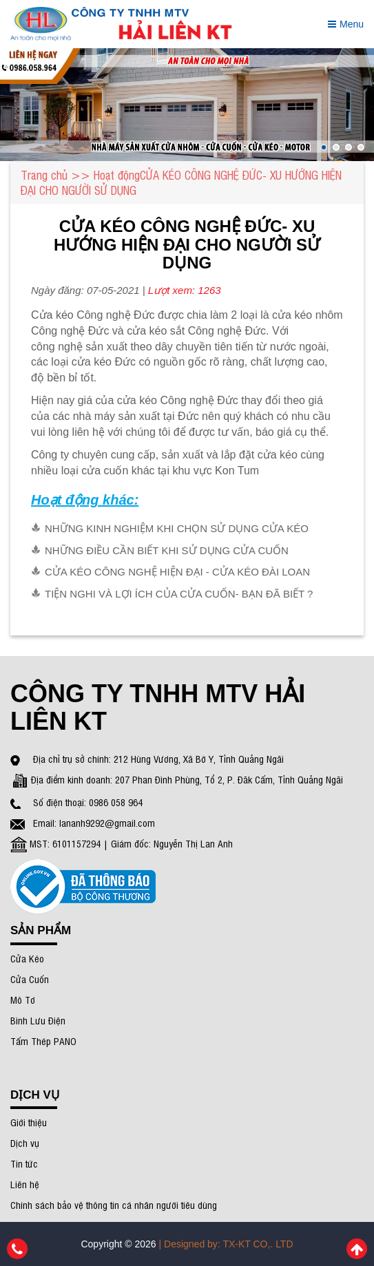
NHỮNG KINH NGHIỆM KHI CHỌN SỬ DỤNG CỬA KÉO (177, 528)
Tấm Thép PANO (43, 1040)
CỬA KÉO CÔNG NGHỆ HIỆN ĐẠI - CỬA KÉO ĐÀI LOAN (177, 572)
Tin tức (24, 1163)
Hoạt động (117, 174)
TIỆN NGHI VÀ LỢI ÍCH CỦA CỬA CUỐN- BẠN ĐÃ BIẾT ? (179, 594)
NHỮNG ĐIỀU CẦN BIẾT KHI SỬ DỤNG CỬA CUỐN (167, 550)
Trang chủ (44, 174)
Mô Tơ (22, 999)
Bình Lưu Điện (37, 1019)
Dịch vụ (24, 1142)
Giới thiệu (28, 1121)
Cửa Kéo (27, 957)
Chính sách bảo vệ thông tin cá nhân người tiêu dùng (113, 1204)
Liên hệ (24, 1183)
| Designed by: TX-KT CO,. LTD (226, 1243)
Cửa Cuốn (29, 978)
